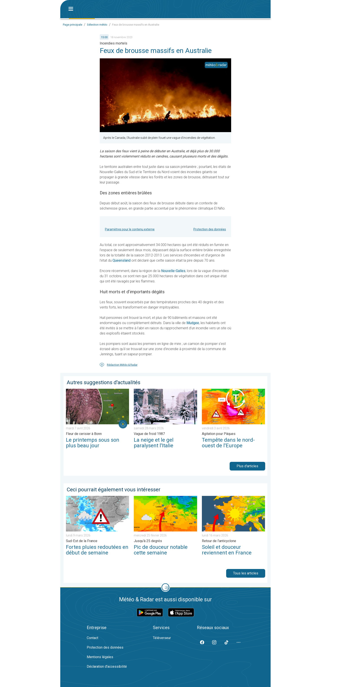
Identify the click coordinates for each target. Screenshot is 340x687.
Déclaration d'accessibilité (107, 666)
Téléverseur (162, 638)
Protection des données (209, 229)
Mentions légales (100, 657)
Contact (92, 638)
